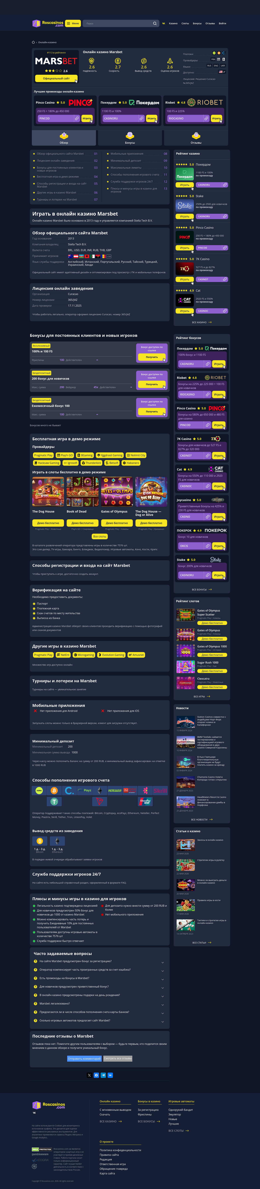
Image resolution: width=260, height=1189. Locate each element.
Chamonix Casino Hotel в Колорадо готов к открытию (212, 778)
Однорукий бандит (180, 1109)
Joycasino (184, 499)
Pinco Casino (45, 102)
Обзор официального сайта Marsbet (60, 153)
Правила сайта (109, 1154)
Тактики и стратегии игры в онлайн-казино (211, 921)
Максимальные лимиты (126, 167)
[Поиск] (155, 23)
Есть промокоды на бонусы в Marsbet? (64, 978)
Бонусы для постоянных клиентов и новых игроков (60, 169)
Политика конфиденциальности (120, 1150)
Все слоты (99, 536)
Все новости (202, 819)
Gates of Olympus (114, 511)
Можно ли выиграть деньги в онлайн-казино (212, 881)
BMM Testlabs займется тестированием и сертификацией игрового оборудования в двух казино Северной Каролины (212, 742)
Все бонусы (202, 589)
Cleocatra (203, 678)
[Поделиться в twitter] (89, 1075)
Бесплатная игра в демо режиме (58, 176)
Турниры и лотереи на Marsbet (57, 199)
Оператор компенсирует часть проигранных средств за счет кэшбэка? (85, 969)
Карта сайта (107, 1173)
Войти (222, 23)
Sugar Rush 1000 (207, 662)
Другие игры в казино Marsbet (56, 192)
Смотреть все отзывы (118, 1058)
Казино (173, 23)
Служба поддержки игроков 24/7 (132, 181)
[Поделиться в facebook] (96, 1075)
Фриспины (145, 1114)
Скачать (105, 1114)
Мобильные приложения (127, 153)
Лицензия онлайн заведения (55, 160)
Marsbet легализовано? (55, 1003)
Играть (87, 118)
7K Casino (202, 259)
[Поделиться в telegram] (103, 1075)
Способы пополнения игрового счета (135, 174)
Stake (199, 196)
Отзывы (210, 23)
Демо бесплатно (48, 523)
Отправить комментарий (84, 1058)
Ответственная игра (113, 1164)
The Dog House (43, 511)
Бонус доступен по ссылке (152, 348)
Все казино (202, 322)
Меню (73, 23)
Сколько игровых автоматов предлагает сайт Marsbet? (75, 1020)
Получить (152, 357)
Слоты (185, 23)
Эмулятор (174, 1114)
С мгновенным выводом (115, 1109)
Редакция (106, 1159)
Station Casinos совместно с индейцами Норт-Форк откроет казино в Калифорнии (211, 720)
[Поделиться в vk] (110, 1075)
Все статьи (202, 942)
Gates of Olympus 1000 (212, 646)
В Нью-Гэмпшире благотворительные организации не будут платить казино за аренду (211, 761)
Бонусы (197, 23)
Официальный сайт (56, 78)
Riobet (170, 102)
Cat (198, 290)
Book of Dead (76, 511)
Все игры (202, 696)
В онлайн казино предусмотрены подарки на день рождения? (80, 995)
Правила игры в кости (209, 900)
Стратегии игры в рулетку (210, 860)
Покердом (109, 102)
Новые (172, 1119)
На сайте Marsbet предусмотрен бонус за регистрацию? (76, 961)
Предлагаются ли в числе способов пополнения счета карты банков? (84, 1012)
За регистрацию (148, 1109)
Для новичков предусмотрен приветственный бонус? (74, 986)
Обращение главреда (114, 1168)
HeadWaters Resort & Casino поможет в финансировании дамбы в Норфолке (211, 801)
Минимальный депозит (126, 160)
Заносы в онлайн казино (210, 840)
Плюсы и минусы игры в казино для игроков (134, 190)
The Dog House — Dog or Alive (148, 513)
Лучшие (173, 1123)
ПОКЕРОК (184, 530)
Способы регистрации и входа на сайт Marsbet (61, 185)
